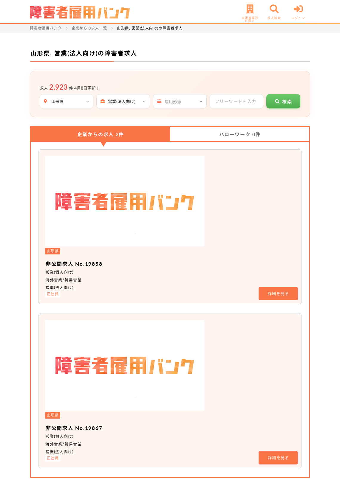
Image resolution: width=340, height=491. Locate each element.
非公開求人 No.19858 (144, 171)
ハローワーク (240, 134)
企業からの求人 (100, 134)
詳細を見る (278, 201)
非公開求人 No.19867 (144, 243)
